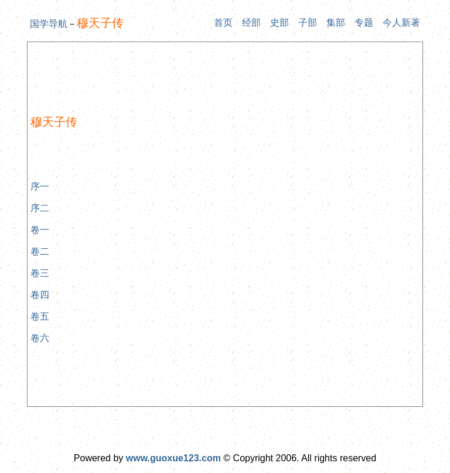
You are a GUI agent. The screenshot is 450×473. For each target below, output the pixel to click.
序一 (39, 186)
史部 (279, 23)
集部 (335, 23)
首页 (223, 23)
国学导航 (48, 24)
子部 (307, 23)
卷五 (39, 316)
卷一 (39, 230)
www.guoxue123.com (173, 458)
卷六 (39, 338)
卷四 (39, 295)
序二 (39, 208)
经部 (251, 23)
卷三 (39, 273)
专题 (363, 23)
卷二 (39, 251)
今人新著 (401, 23)
